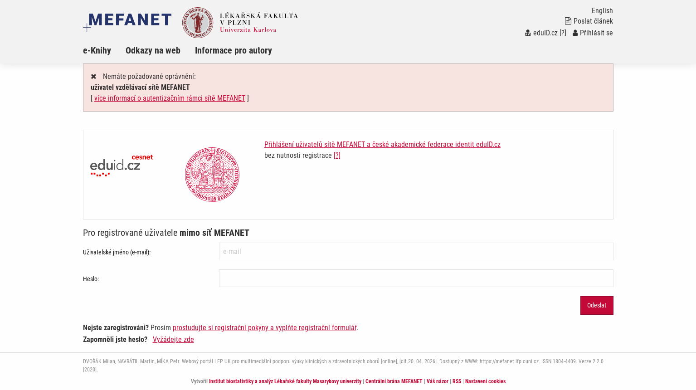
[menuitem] (104, 50)
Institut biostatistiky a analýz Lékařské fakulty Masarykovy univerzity (285, 381)
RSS (457, 381)
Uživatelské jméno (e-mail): (117, 252)
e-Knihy (97, 50)
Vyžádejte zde (173, 339)
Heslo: (91, 279)
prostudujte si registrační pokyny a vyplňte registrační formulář (264, 327)
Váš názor (437, 381)
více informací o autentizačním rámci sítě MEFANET (169, 98)
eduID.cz (541, 33)
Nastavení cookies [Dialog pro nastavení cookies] (485, 381)
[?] (563, 33)
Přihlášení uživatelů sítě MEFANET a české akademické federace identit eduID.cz (382, 144)
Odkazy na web (153, 50)
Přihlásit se (593, 33)
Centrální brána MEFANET (394, 381)
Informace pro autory (233, 50)
